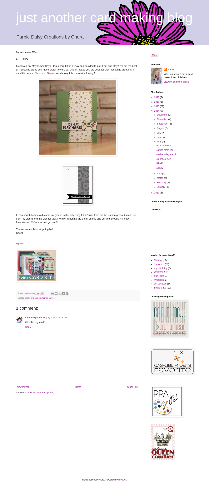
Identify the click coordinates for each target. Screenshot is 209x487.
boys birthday (160, 268)
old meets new (163, 159)
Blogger (122, 479)
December (162, 114)
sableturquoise (33, 317)
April (159, 173)
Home (78, 387)
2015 (157, 106)
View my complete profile (176, 81)
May (159, 141)
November (162, 119)
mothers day (160, 287)
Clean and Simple (45, 73)
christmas (158, 272)
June (159, 137)
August (161, 128)
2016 (157, 102)
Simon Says (48, 298)
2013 (157, 192)
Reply (28, 327)
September (163, 123)
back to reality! (163, 145)
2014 (157, 111)
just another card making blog (104, 17)
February (162, 182)
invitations (159, 280)
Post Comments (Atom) (42, 392)
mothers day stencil (166, 154)
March (160, 178)
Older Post (132, 387)
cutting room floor (165, 150)
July (159, 132)
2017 (157, 97)
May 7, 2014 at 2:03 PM (55, 317)
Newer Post (23, 387)
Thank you (159, 264)
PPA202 (160, 163)
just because (160, 283)
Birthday (158, 260)
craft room (159, 276)
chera (171, 69)
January (161, 187)
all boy (159, 168)
